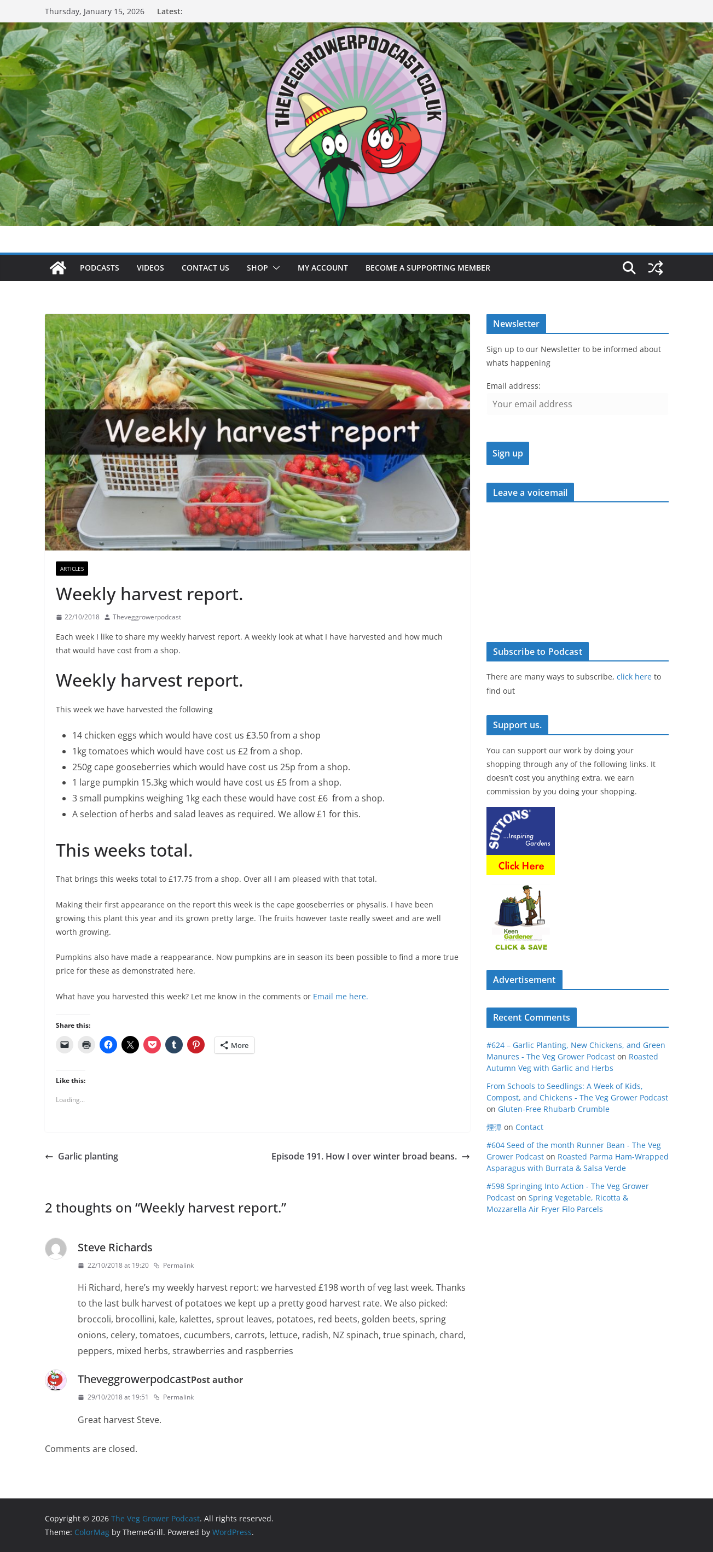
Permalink (173, 1265)
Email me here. (340, 996)
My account (323, 267)
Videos (150, 267)
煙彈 (494, 1127)
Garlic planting (81, 1156)
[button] (274, 268)
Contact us (205, 267)
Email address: (513, 385)
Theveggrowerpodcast (147, 617)
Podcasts (99, 267)
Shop (257, 267)
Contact (529, 1127)
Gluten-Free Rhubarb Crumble (554, 1109)
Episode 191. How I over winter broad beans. (370, 1156)
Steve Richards (115, 1247)
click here (634, 676)
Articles (72, 568)
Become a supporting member (428, 267)
